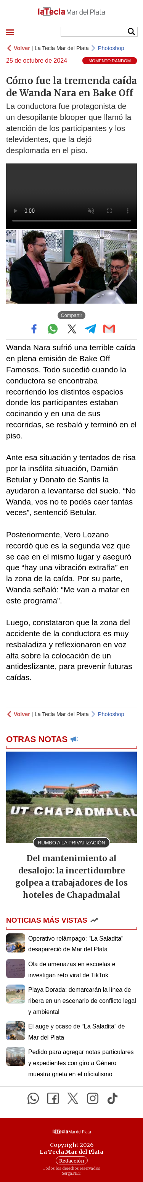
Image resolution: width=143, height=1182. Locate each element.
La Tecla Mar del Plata (62, 48)
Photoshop (111, 48)
